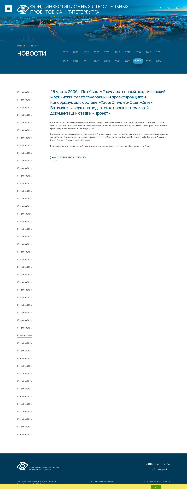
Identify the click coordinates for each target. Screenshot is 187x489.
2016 (138, 52)
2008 (117, 61)
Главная (21, 45)
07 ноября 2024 (24, 92)
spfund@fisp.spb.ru (161, 469)
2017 (127, 52)
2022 (76, 52)
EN (168, 8)
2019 (107, 52)
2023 (65, 52)
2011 (86, 61)
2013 (65, 61)
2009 (107, 61)
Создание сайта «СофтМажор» (157, 481)
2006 (138, 61)
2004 (159, 61)
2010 (96, 61)
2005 (148, 61)
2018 (117, 52)
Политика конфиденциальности (103, 481)
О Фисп (32, 45)
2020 (96, 52)
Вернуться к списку (73, 157)
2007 (127, 61)
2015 (148, 52)
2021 (86, 52)
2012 (75, 61)
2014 (159, 52)
